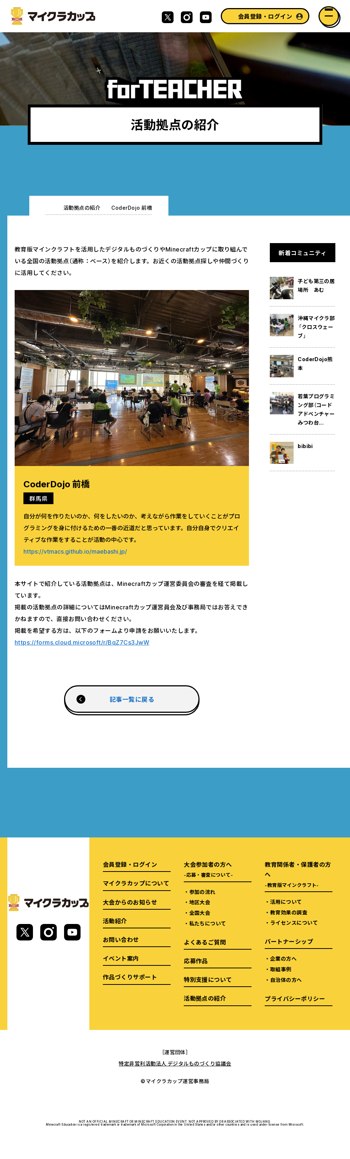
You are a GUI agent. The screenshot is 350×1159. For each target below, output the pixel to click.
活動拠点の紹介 (81, 207)
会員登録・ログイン (265, 16)
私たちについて (207, 923)
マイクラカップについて (136, 883)
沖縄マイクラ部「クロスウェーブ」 (316, 326)
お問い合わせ (121, 939)
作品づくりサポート (130, 976)
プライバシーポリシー (295, 998)
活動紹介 (115, 920)
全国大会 (200, 912)
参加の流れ (202, 891)
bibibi (305, 446)
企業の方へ (283, 958)
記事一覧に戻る (131, 699)
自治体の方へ (286, 979)
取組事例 (280, 969)
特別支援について (208, 979)
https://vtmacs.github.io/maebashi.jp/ (75, 551)
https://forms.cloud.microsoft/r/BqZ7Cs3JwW (82, 642)
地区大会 (200, 902)
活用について (286, 901)
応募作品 (196, 960)
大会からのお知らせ (130, 902)
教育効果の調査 (288, 912)
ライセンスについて (294, 922)
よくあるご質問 (205, 942)
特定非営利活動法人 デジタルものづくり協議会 (175, 1063)
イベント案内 (121, 958)
